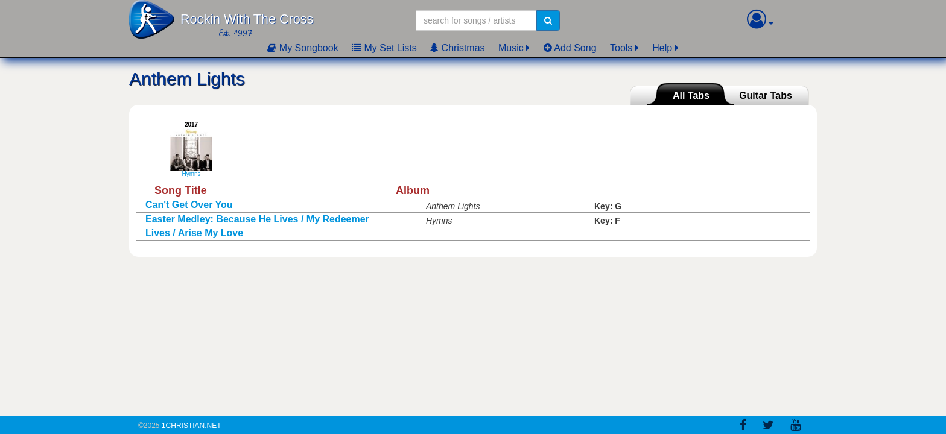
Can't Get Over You (189, 205)
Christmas (457, 48)
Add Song (570, 48)
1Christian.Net (191, 425)
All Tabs (691, 95)
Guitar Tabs (765, 95)
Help (662, 48)
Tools (621, 48)
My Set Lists (384, 48)
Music (511, 48)
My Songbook (302, 48)
